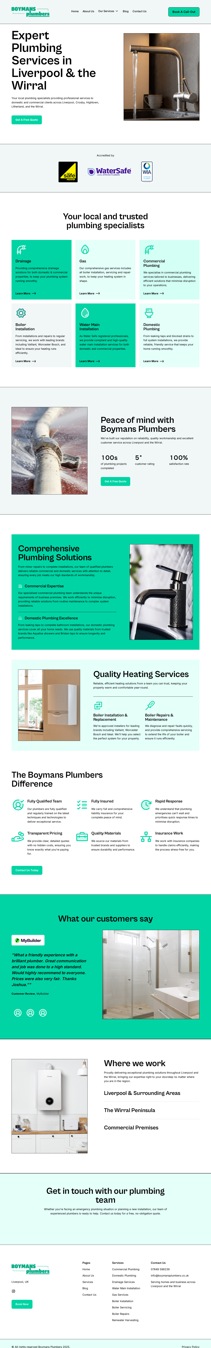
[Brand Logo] (30, 12)
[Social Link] (13, 1291)
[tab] (18, 1013)
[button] (108, 12)
